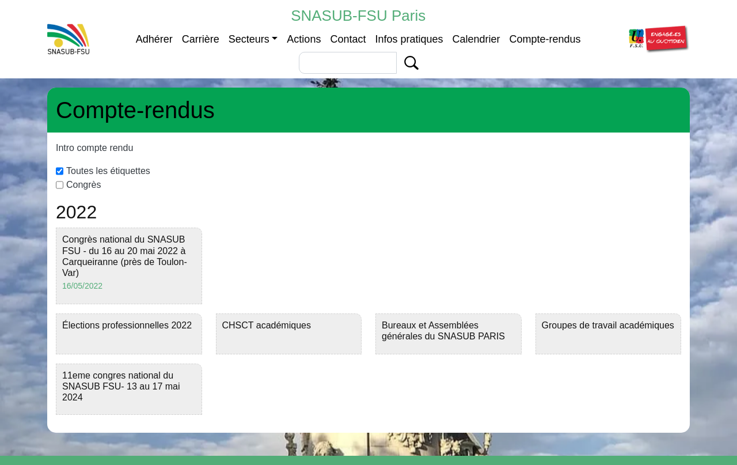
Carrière (200, 39)
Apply (411, 63)
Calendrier (476, 39)
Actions (304, 39)
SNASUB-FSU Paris (358, 15)
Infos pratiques (409, 39)
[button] (658, 38)
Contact (348, 39)
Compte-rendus (545, 39)
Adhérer (154, 39)
